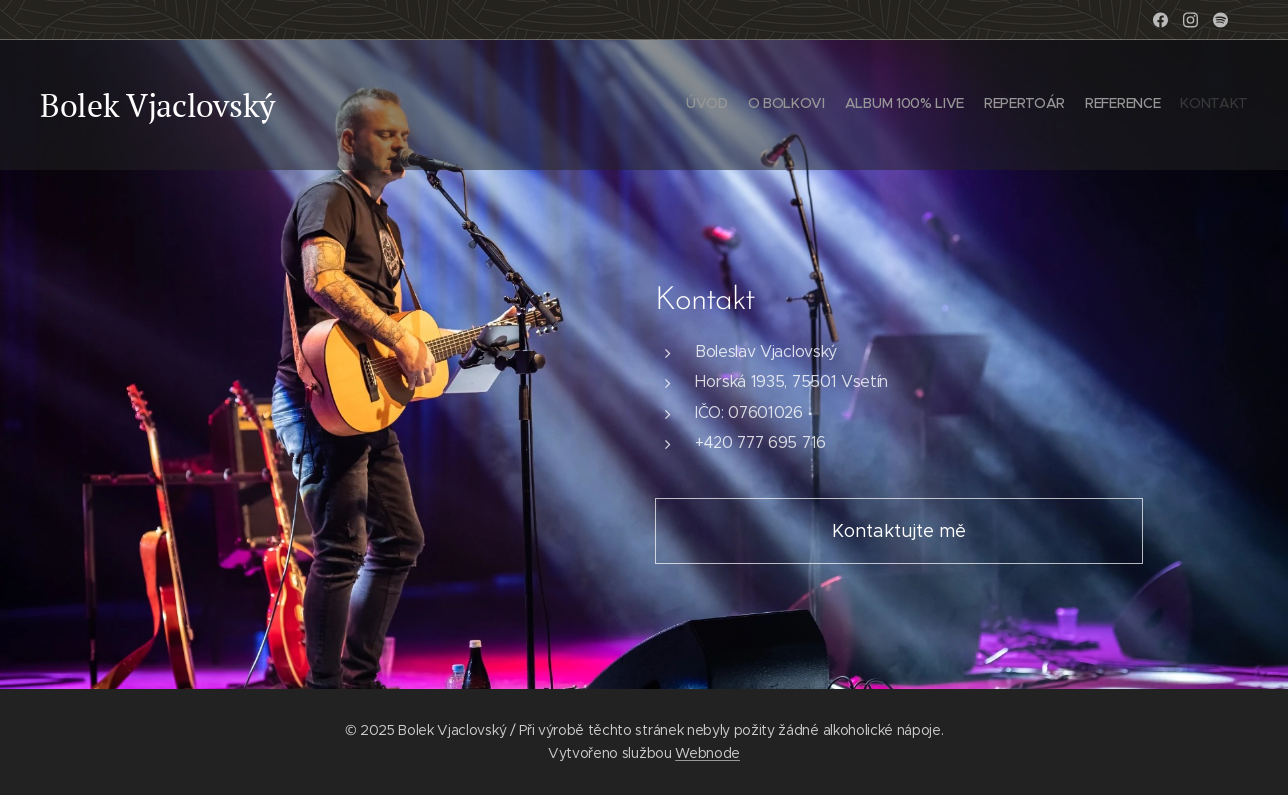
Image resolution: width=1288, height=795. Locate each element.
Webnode (707, 753)
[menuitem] (1150, 105)
